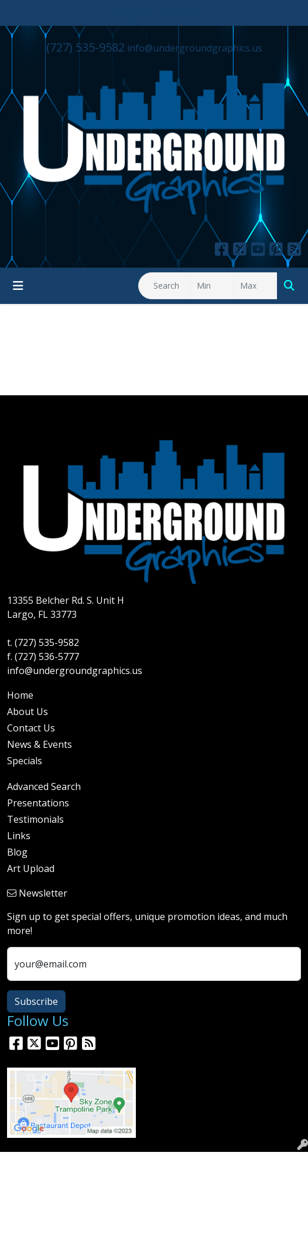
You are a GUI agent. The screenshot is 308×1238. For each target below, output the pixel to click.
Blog (17, 852)
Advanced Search (44, 786)
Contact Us (31, 727)
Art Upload (30, 868)
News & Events (39, 744)
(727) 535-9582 (85, 47)
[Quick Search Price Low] (212, 285)
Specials (24, 760)
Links (18, 835)
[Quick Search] (164, 285)
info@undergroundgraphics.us (194, 48)
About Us (27, 711)
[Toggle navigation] (18, 286)
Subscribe (36, 1001)
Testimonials (35, 819)
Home (20, 695)
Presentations (38, 802)
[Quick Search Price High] (256, 285)
